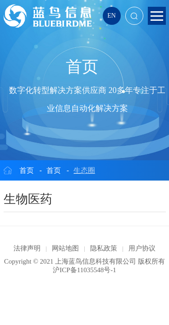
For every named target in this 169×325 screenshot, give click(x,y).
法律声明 (27, 248)
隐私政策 (103, 248)
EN (111, 15)
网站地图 (65, 248)
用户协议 (141, 248)
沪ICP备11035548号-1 (84, 270)
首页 (26, 170)
